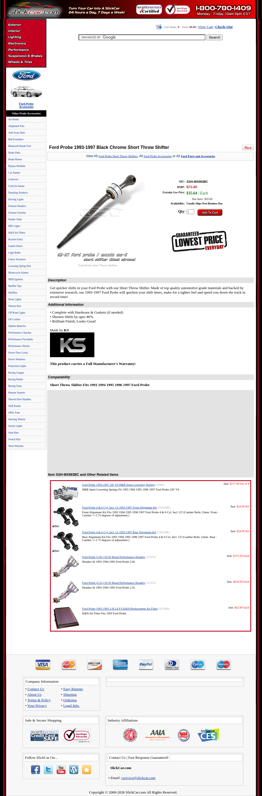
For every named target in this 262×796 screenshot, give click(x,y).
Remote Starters (16, 392)
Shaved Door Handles (19, 399)
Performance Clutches (19, 332)
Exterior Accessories (26, 25)
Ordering (70, 700)
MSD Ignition (15, 279)
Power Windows (16, 359)
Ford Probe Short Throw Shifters (118, 156)
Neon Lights (14, 299)
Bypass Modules (17, 166)
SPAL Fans (14, 412)
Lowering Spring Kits (19, 266)
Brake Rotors (15, 159)
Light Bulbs (14, 252)
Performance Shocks (19, 346)
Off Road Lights (16, 312)
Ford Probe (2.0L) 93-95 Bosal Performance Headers (113, 557)
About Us (34, 694)
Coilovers (13, 179)
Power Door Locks (18, 352)
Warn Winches (15, 446)
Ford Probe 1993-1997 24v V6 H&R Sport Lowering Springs (118, 484)
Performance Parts (26, 50)
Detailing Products (18, 192)
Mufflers (12, 292)
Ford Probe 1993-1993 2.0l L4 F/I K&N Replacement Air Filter (120, 608)
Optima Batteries (17, 326)
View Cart (205, 27)
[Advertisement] (149, 93)
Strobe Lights (15, 426)
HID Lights (14, 226)
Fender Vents (15, 219)
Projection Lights (17, 366)
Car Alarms (14, 172)
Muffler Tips (14, 286)
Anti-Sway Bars (16, 132)
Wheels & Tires (26, 62)
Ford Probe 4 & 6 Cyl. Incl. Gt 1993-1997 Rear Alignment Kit (119, 532)
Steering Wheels (16, 419)
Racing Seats (15, 386)
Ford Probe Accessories (158, 156)
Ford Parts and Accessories (198, 156)
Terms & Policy (39, 700)
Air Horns (13, 119)
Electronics (26, 44)
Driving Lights (16, 199)
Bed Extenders (16, 139)
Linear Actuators (17, 259)
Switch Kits (14, 439)
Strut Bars (13, 432)
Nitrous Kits (14, 306)
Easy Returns (73, 689)
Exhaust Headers (17, 206)
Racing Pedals (15, 379)
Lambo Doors (15, 246)
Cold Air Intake (16, 186)
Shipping (70, 694)
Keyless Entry (15, 239)
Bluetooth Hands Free (19, 146)
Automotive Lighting (26, 38)
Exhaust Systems (17, 212)
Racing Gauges (16, 372)
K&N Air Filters (16, 232)
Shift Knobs (14, 406)
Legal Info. (71, 706)
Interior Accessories (26, 32)
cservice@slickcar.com (138, 778)
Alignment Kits (16, 126)
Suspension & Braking (26, 56)
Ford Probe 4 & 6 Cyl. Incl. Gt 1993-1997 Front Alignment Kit (119, 507)
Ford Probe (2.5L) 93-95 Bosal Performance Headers (113, 582)
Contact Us (35, 689)
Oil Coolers (14, 319)
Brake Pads (14, 152)
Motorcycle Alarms (18, 272)
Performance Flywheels (20, 339)
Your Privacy (37, 706)
